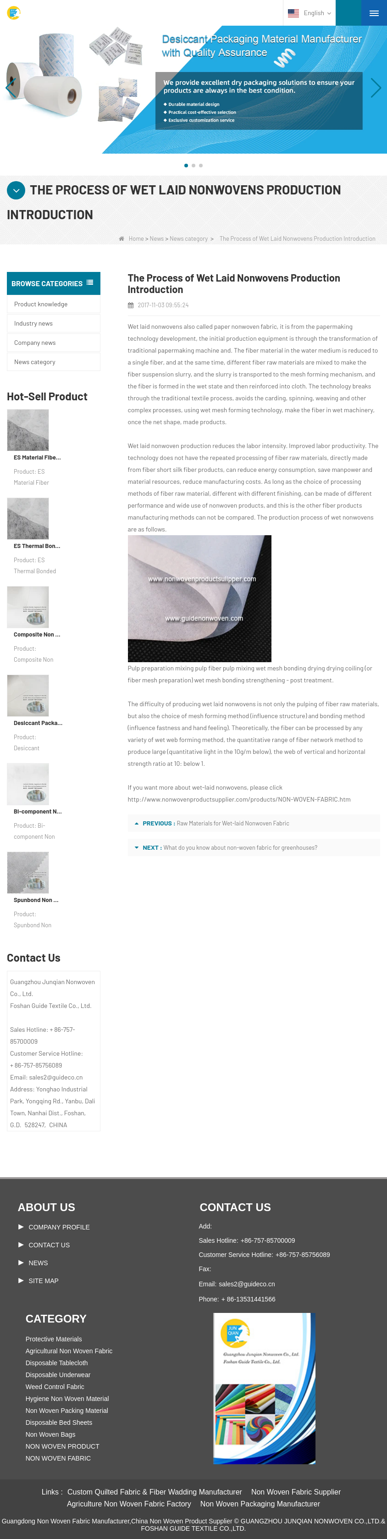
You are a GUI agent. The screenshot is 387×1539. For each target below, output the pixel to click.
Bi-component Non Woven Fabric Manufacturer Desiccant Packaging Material (38, 811)
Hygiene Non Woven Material (67, 1398)
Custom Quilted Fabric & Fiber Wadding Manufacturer (154, 1492)
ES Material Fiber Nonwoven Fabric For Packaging (38, 457)
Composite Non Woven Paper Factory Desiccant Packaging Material (38, 634)
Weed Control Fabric (55, 1386)
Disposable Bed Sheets (59, 1422)
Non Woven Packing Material (67, 1410)
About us (46, 1207)
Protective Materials (54, 1339)
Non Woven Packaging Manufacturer (260, 1504)
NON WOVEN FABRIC (58, 1458)
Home (131, 238)
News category (189, 238)
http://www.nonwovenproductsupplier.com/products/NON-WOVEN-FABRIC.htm (239, 799)
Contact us (235, 1207)
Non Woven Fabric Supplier (296, 1492)
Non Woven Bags (51, 1434)
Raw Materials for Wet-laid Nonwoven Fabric (233, 823)
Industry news (33, 323)
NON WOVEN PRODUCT (63, 1446)
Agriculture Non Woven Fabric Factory (129, 1504)
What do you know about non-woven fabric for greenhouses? (240, 847)
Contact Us (49, 1245)
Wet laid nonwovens (155, 326)
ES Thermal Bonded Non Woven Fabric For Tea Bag (38, 545)
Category (56, 1318)
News (157, 238)
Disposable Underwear (58, 1374)
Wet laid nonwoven (153, 445)
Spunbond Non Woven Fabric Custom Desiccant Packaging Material (38, 899)
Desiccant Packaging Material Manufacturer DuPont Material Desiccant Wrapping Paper (38, 722)
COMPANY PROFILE (59, 1227)
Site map (44, 1280)
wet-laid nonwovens (219, 787)
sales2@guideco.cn (247, 1284)
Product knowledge (40, 304)
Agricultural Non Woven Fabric (69, 1351)
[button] (186, 165)
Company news (34, 342)
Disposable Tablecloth (57, 1363)
